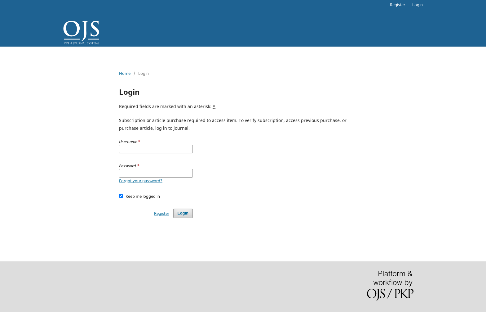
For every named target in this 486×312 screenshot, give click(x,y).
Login (417, 4)
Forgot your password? (140, 180)
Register (397, 4)
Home (124, 73)
